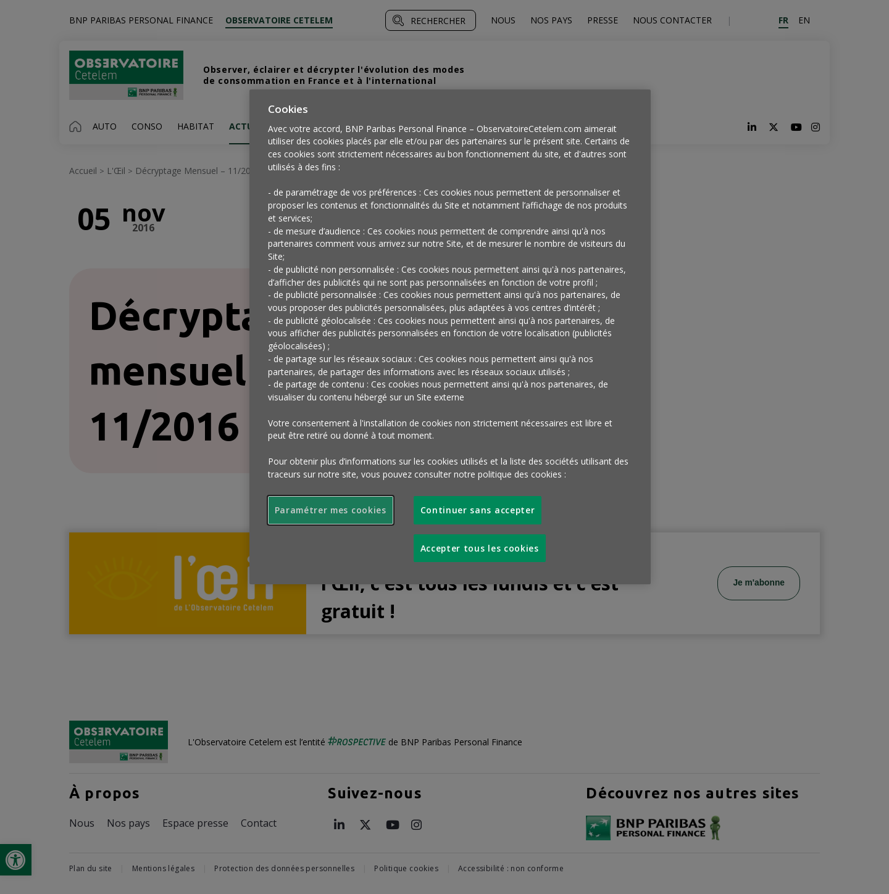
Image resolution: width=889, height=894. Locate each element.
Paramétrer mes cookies (330, 510)
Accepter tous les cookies (479, 548)
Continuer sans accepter (477, 510)
